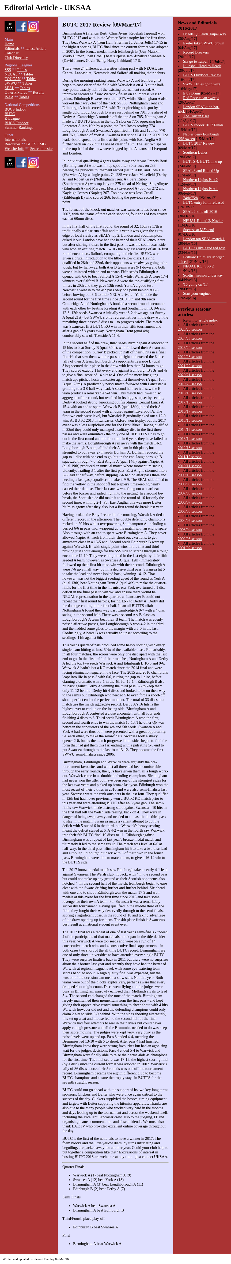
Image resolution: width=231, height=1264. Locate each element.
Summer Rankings (19, 127)
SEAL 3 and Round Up (201, 170)
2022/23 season (190, 356)
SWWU (11, 83)
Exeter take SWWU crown (203, 43)
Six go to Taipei (195, 61)
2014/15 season (190, 429)
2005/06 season (190, 511)
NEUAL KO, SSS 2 (198, 266)
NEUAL (11, 74)
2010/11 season (190, 466)
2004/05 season (190, 520)
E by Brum (191, 93)
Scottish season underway (203, 275)
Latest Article (35, 48)
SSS (8, 69)
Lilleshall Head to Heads (202, 66)
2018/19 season (190, 393)
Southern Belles (195, 152)
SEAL (9, 88)
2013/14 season (190, 438)
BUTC (10, 114)
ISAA (9, 97)
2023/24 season (190, 347)
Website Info (14, 148)
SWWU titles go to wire (201, 84)
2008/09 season (190, 484)
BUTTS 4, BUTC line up (202, 161)
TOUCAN (13, 79)
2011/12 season (190, 457)
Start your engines (197, 293)
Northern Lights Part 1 (200, 189)
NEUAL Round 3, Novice (203, 220)
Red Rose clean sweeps (201, 98)
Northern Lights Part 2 (200, 180)
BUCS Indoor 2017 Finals (203, 125)
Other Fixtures (16, 92)
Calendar (11, 53)
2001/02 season (190, 548)
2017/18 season (190, 402)
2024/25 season (190, 338)
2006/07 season (190, 502)
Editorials (12, 48)
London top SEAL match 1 (204, 239)
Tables (22, 69)
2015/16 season (190, 420)
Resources (12, 144)
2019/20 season (190, 384)
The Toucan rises (196, 116)
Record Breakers (196, 52)
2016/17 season (190, 411)
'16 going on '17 (195, 284)
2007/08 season (190, 493)
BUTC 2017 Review (199, 143)
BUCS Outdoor (16, 123)
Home (9, 44)
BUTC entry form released (203, 202)
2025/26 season (190, 329)
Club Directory (16, 57)
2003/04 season (190, 529)
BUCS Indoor (15, 109)
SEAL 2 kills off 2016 (200, 211)
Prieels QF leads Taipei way (204, 34)
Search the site (41, 148)
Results (38, 92)
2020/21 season (190, 375)
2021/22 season (190, 366)
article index (208, 320)
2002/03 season (190, 539)
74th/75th (190, 198)
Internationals (15, 139)
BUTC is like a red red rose (204, 248)
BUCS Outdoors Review (202, 75)
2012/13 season (190, 448)
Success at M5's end (198, 230)
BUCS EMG (36, 144)
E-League (12, 118)
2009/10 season (190, 475)
